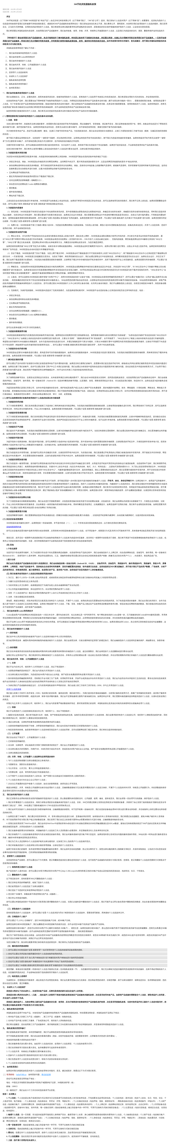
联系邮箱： (11, 1075)
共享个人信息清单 (13, 689)
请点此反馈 (46, 1075)
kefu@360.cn (21, 1075)
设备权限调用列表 (13, 527)
